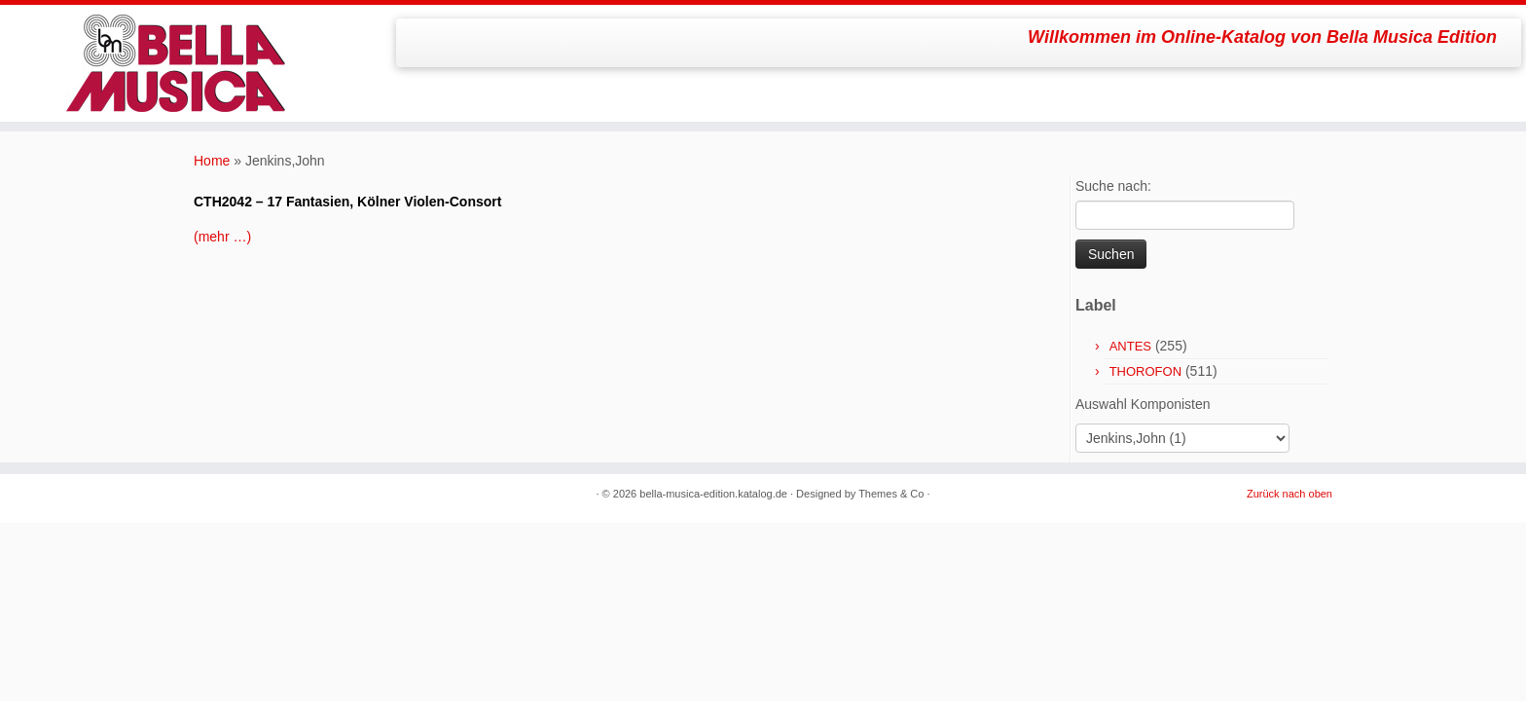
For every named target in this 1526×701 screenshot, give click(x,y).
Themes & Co (891, 493)
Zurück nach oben (1289, 493)
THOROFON (1145, 371)
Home (212, 160)
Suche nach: (1113, 186)
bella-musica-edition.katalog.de (713, 493)
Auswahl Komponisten (1143, 404)
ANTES (1130, 346)
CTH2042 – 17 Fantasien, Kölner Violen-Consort (347, 201)
